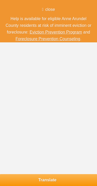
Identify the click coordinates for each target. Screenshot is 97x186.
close (50, 9)
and (86, 32)
